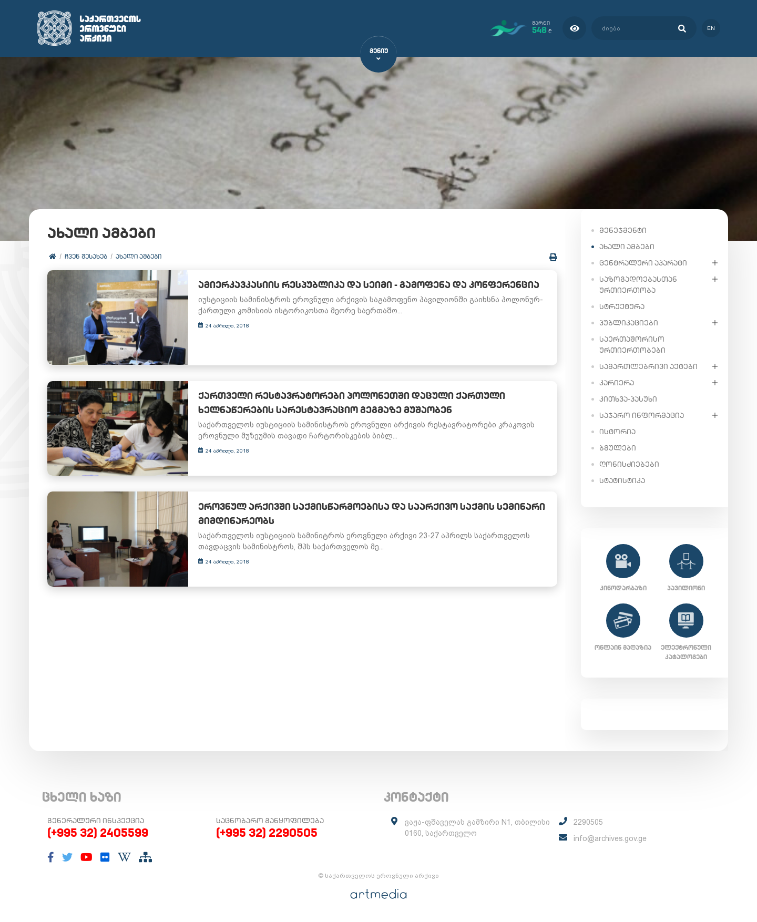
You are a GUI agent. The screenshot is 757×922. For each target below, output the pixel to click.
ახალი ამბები (138, 256)
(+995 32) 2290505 (267, 832)
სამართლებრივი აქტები (648, 366)
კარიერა (616, 382)
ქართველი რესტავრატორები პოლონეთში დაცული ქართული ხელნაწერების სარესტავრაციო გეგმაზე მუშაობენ (342, 396)
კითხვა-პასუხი (628, 398)
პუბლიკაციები (628, 322)
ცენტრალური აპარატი (643, 262)
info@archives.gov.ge (610, 838)
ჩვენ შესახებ (86, 256)
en (711, 28)
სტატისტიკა (622, 480)
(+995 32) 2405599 (97, 832)
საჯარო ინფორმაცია (641, 414)
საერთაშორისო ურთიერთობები (632, 344)
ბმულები (617, 447)
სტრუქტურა (622, 306)
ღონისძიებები (629, 463)
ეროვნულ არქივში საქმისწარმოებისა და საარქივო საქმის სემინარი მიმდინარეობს (362, 500)
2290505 (588, 822)
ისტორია (617, 431)
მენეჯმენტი (623, 229)
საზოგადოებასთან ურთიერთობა (638, 284)
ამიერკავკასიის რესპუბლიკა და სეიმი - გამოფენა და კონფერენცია (359, 285)
